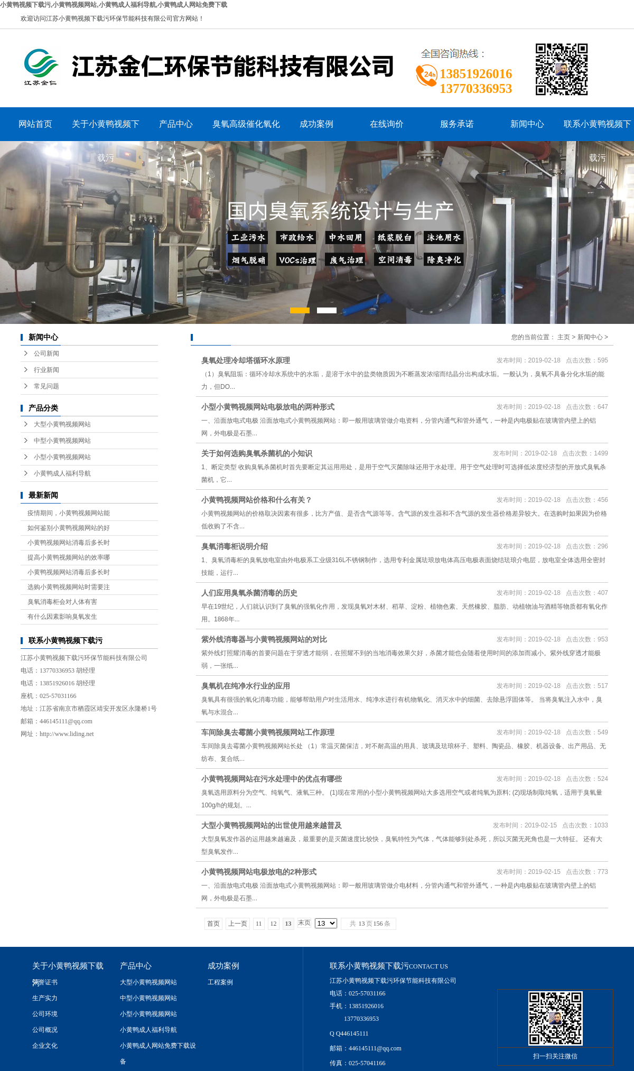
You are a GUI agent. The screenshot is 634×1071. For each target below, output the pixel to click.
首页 (213, 923)
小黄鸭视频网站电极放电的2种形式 (258, 872)
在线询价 (387, 123)
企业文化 (45, 1045)
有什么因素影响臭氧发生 (62, 616)
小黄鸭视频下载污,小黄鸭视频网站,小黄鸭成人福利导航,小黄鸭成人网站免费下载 (113, 4)
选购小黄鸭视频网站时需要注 (68, 587)
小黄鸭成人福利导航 (62, 473)
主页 (563, 337)
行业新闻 (46, 370)
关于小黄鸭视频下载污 (105, 130)
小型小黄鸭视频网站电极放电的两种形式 (267, 407)
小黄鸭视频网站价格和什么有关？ (256, 500)
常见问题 (46, 386)
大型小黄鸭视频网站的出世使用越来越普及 (271, 825)
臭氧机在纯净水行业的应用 (245, 686)
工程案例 (220, 982)
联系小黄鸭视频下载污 (597, 130)
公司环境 (45, 1014)
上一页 (237, 923)
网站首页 (35, 123)
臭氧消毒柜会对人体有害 (62, 602)
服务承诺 (457, 123)
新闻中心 (527, 123)
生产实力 (45, 998)
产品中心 (176, 123)
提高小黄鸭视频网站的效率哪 (68, 557)
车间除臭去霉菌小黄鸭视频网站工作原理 (267, 732)
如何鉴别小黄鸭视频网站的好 (68, 528)
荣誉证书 (45, 982)
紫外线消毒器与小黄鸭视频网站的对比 (264, 639)
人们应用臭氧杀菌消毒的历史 (249, 593)
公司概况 (45, 1029)
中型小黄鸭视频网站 (62, 440)
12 (274, 923)
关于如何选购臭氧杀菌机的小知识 (256, 453)
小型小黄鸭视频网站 (62, 457)
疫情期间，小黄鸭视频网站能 (68, 513)
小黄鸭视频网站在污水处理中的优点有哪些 (271, 779)
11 (259, 923)
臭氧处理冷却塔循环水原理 (245, 360)
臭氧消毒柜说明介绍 (234, 546)
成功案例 (316, 123)
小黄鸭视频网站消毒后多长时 (68, 542)
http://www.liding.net (67, 734)
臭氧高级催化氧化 (246, 123)
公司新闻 (46, 353)
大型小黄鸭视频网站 (62, 424)
